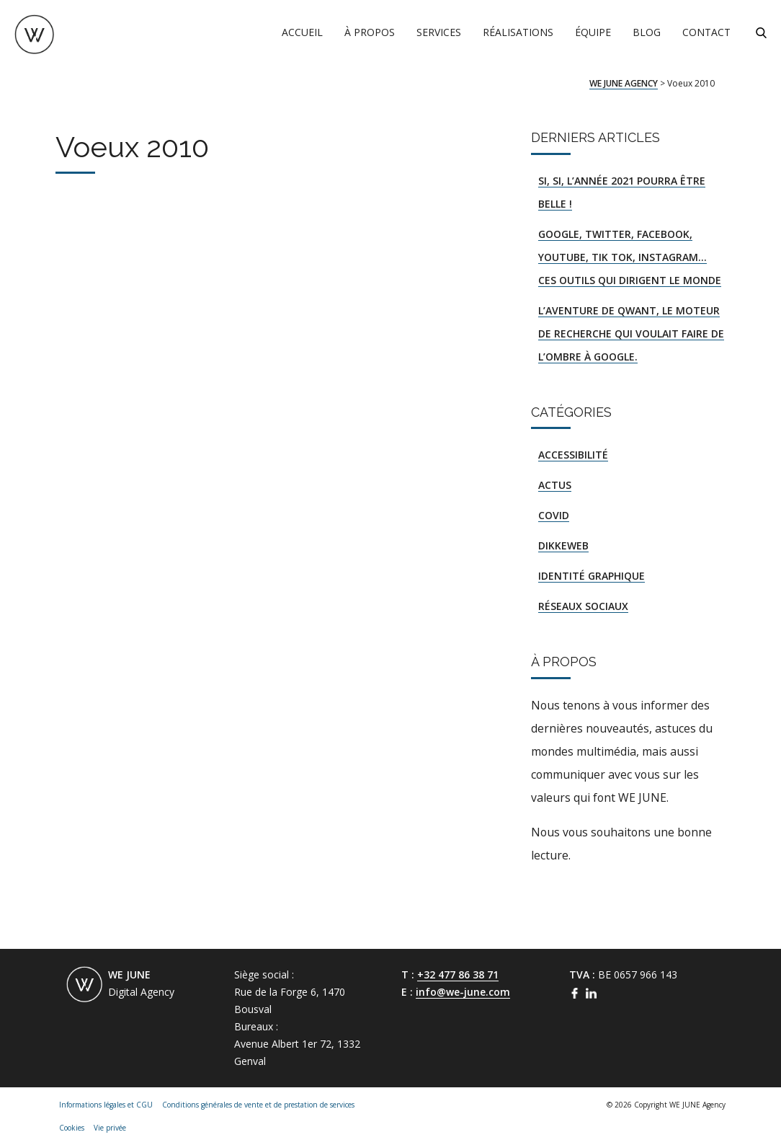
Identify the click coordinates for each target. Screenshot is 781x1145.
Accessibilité (573, 454)
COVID (553, 515)
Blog (647, 32)
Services (438, 32)
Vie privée (110, 1128)
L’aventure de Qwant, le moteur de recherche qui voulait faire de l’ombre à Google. (631, 333)
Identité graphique (591, 576)
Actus (554, 485)
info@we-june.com (463, 992)
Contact (706, 32)
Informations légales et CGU (106, 1105)
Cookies (71, 1128)
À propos (369, 32)
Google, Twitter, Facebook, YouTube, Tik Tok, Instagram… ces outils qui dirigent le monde (629, 257)
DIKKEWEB (563, 545)
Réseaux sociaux (583, 606)
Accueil (302, 32)
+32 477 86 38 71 (458, 974)
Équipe (593, 32)
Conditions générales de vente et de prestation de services (258, 1105)
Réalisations (518, 32)
